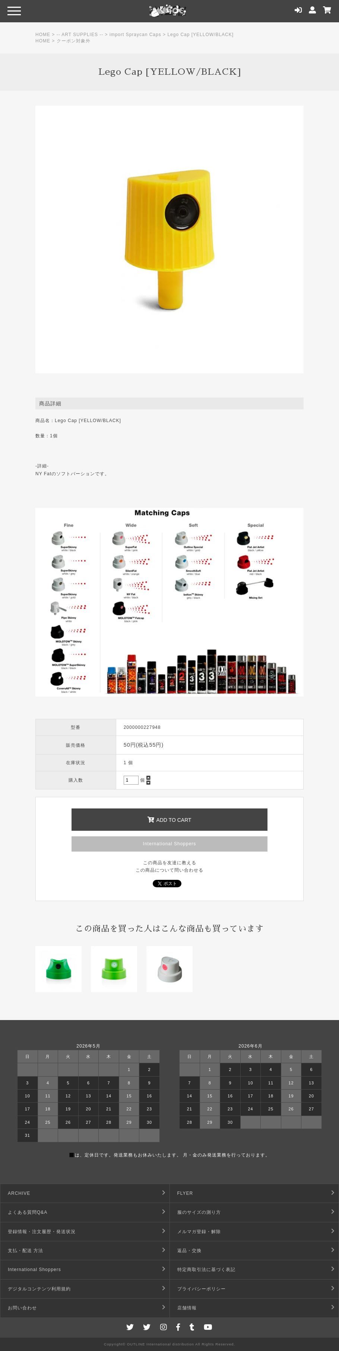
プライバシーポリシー (201, 1289)
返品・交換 (189, 1250)
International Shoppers (169, 843)
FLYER (185, 1193)
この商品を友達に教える (169, 862)
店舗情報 (187, 1307)
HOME (42, 34)
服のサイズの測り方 (199, 1212)
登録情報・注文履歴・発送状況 (42, 1231)
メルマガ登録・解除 (199, 1231)
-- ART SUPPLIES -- (80, 34)
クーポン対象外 (74, 41)
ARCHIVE (19, 1193)
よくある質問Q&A (27, 1212)
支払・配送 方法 (25, 1250)
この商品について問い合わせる (169, 870)
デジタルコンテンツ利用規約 (39, 1289)
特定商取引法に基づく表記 (206, 1269)
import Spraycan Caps (135, 34)
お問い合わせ (22, 1307)
